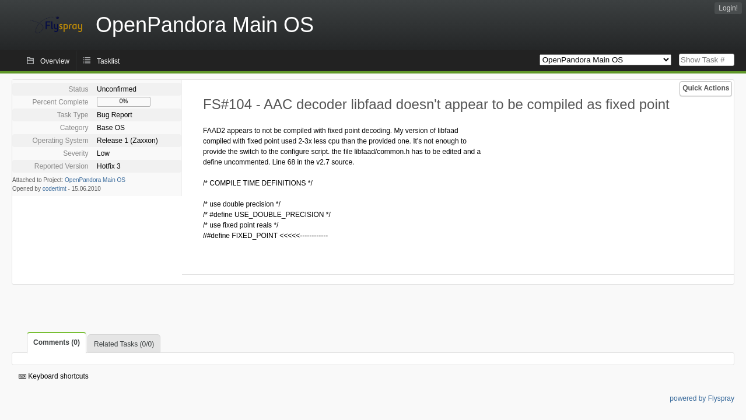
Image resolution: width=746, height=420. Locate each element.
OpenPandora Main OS (95, 180)
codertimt (54, 189)
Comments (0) (56, 342)
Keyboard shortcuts (54, 376)
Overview (54, 61)
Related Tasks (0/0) (124, 344)
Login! (728, 8)
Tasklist (108, 61)
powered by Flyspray (702, 398)
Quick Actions (705, 88)
